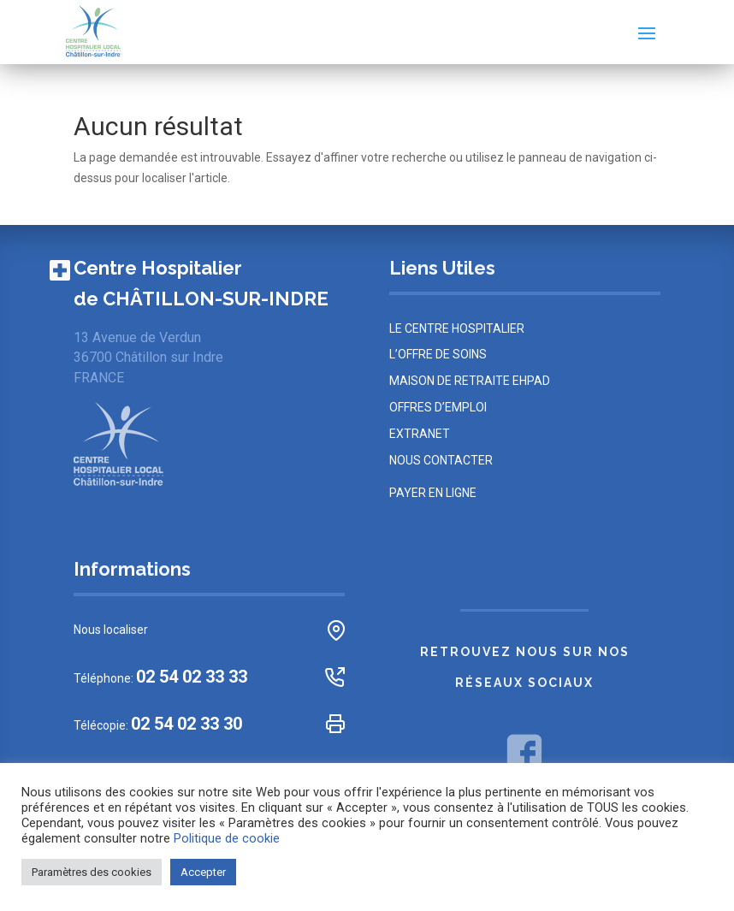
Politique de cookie (227, 838)
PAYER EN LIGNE (433, 493)
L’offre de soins (438, 354)
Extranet (419, 434)
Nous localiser (111, 629)
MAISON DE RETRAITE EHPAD (469, 380)
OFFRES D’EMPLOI (438, 407)
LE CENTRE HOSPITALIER (456, 328)
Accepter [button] (203, 872)
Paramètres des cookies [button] (91, 872)
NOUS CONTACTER (441, 460)
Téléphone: (160, 677)
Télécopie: (158, 724)
